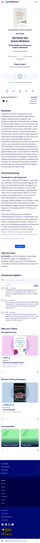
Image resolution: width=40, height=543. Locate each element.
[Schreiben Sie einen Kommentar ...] (22, 281)
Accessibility (4, 520)
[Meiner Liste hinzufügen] (20, 91)
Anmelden (7, 285)
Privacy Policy (4, 510)
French (3, 499)
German (3, 483)
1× (8, 76)
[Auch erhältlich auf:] (32, 91)
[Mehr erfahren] (16, 96)
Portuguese (4, 496)
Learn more (23, 541)
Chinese (3, 493)
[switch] (20, 76)
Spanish (3, 487)
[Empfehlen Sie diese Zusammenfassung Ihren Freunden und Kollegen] (26, 91)
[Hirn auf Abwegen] (20, 392)
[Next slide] (38, 372)
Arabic (3, 503)
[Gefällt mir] (7, 91)
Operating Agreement (6, 516)
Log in (12, 82)
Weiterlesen (20, 246)
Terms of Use (4, 513)
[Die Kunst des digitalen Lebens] (20, 345)
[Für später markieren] (13, 91)
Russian (3, 490)
